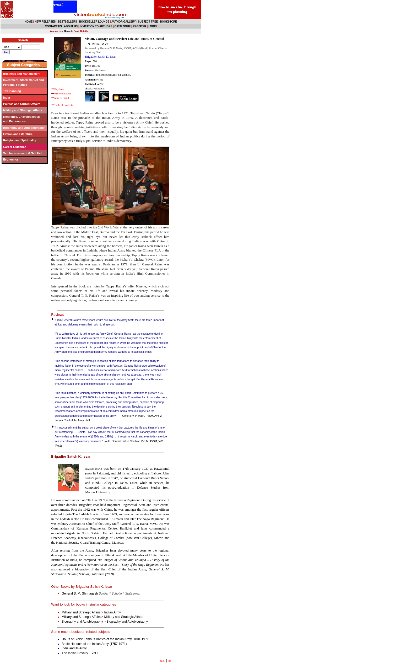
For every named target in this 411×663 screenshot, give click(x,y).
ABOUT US (71, 26)
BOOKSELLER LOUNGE (94, 21)
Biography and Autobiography (82, 621)
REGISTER (139, 26)
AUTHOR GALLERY (123, 21)
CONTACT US (53, 26)
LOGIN (152, 26)
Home (67, 31)
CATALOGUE (122, 26)
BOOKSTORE (168, 21)
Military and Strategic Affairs (81, 612)
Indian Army (112, 612)
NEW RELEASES (45, 21)
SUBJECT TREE (148, 21)
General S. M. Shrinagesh (101, 593)
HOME (29, 21)
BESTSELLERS (67, 21)
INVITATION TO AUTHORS (96, 26)
